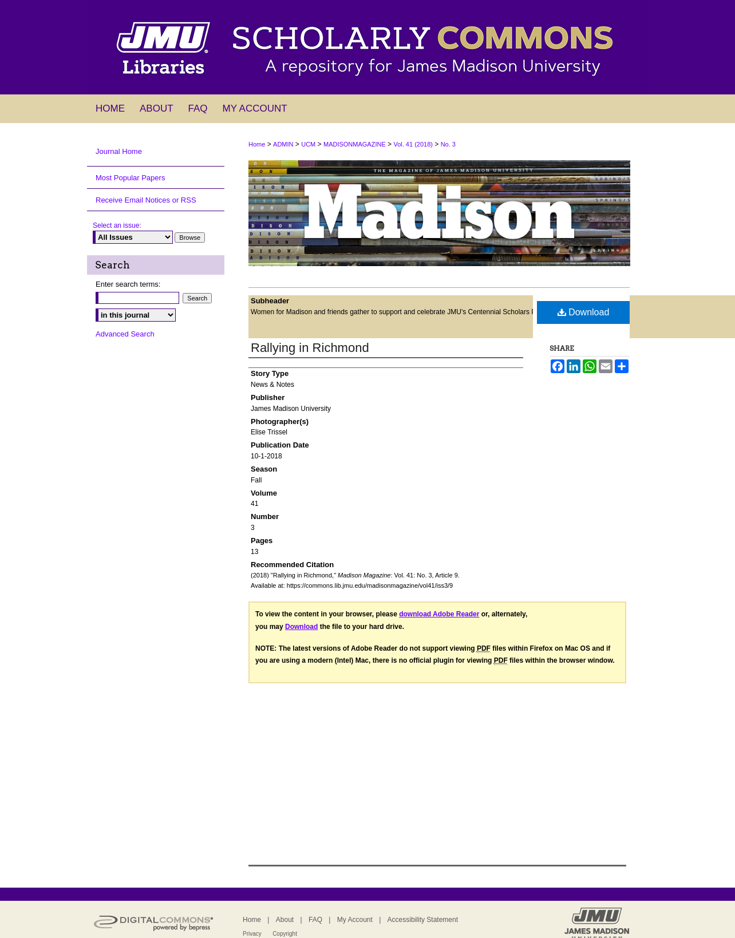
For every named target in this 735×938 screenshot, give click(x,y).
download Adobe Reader (439, 614)
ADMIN (283, 144)
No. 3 (448, 144)
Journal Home (119, 151)
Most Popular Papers (130, 177)
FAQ (315, 920)
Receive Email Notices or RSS (146, 200)
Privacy (252, 934)
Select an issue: (117, 225)
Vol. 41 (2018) (413, 144)
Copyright (284, 934)
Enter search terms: (128, 284)
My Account (355, 920)
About (285, 920)
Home (256, 144)
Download (584, 312)
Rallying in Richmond (310, 348)
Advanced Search (125, 334)
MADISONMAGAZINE (354, 144)
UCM (308, 144)
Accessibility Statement (423, 920)
